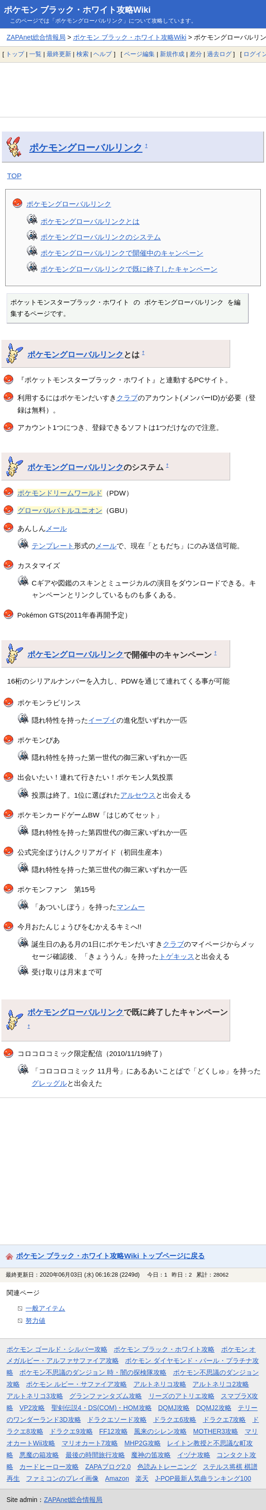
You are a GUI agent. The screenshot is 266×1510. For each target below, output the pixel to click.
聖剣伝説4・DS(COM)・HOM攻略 (101, 1407)
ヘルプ (102, 54)
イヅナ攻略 (193, 1455)
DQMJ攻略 (174, 1407)
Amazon (117, 1478)
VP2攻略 (32, 1407)
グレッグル (49, 1083)
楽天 (142, 1478)
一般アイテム (45, 1308)
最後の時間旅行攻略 (95, 1455)
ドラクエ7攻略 (224, 1419)
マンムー (130, 907)
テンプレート (53, 546)
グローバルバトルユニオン (59, 510)
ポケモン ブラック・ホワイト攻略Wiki (77, 10)
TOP (14, 176)
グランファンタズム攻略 (105, 1396)
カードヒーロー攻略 (49, 1466)
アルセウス (138, 795)
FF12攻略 (113, 1431)
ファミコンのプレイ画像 (62, 1478)
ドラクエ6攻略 (175, 1419)
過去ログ (219, 54)
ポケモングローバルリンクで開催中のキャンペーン (122, 253)
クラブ (127, 398)
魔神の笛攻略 (151, 1455)
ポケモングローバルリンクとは (90, 221)
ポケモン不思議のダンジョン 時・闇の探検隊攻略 (92, 1372)
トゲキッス (176, 956)
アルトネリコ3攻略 (35, 1396)
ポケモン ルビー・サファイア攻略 (76, 1384)
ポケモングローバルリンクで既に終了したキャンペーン (129, 269)
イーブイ (102, 720)
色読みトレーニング (167, 1466)
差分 (196, 54)
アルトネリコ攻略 (159, 1384)
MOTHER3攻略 (216, 1431)
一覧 (35, 54)
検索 (82, 54)
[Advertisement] (133, 89)
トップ (15, 54)
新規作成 (172, 54)
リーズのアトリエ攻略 (182, 1396)
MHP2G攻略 (143, 1443)
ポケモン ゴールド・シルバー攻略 (57, 1349)
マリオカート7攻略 (90, 1443)
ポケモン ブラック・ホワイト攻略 (164, 1349)
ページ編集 (139, 54)
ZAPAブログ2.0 (108, 1466)
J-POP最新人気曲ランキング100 (203, 1478)
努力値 (35, 1320)
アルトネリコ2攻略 (220, 1384)
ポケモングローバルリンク (85, 147)
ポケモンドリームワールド (59, 493)
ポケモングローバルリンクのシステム (101, 237)
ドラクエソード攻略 (117, 1419)
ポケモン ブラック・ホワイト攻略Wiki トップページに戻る (110, 1256)
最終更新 (59, 54)
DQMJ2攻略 (214, 1407)
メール (56, 528)
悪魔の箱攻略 (39, 1455)
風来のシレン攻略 (160, 1431)
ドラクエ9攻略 (71, 1431)
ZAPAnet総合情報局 (36, 37)
